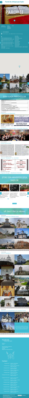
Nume (13, 25)
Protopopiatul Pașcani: (7, 370)
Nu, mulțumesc (24, 395)
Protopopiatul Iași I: (7, 363)
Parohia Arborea (17, 42)
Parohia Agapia (3, 46)
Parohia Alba (16, 36)
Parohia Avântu (17, 45)
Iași (8, 25)
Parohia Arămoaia (17, 44)
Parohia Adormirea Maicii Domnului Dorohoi (7, 41)
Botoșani (9, 27)
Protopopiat (4, 26)
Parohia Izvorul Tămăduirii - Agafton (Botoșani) (21, 46)
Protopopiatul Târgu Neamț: (6, 377)
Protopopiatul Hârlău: (7, 372)
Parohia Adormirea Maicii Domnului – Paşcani (7, 45)
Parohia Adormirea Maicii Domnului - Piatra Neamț (7, 40)
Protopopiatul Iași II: (7, 365)
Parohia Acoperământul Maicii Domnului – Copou (7, 39)
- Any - (5, 32)
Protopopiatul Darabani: (6, 389)
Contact (3, 344)
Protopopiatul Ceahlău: (6, 382)
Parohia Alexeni (17, 39)
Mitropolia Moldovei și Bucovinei (7, 346)
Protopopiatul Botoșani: (6, 384)
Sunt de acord (19, 395)
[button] (19, 66)
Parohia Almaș (17, 40)
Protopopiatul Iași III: (7, 367)
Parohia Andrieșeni (17, 41)
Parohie (3, 25)
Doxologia (3, 348)
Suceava (9, 28)
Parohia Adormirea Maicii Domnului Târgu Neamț (6, 44)
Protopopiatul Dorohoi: (6, 386)
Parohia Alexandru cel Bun (18, 38)
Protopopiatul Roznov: (7, 379)
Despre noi (3, 343)
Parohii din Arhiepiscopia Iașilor (14, 2)
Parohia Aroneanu (17, 43)
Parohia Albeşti (17, 37)
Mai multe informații (9, 397)
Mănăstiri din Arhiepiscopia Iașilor (7, 349)
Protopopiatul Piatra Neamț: (6, 374)
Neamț (9, 26)
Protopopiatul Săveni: (7, 391)
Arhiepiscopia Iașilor (5, 347)
